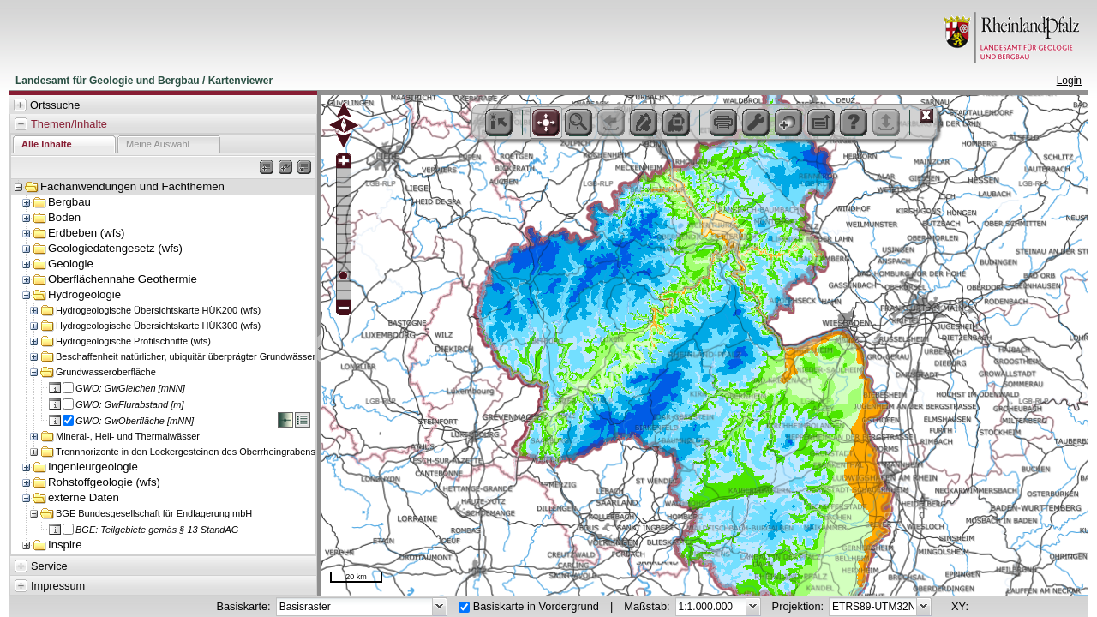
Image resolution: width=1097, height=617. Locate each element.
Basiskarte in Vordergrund (536, 606)
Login (1069, 81)
